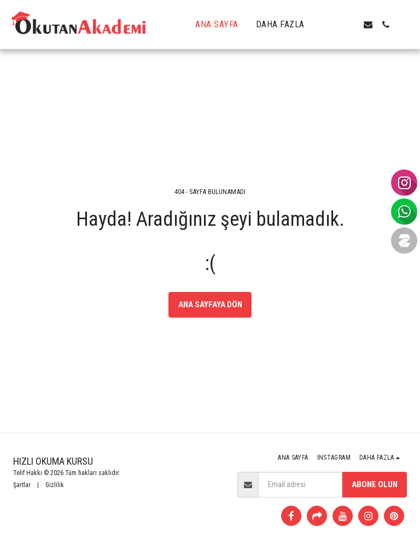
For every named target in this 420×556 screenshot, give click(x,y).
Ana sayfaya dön (210, 304)
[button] (333, 24)
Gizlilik (54, 485)
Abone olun (375, 484)
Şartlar (22, 485)
